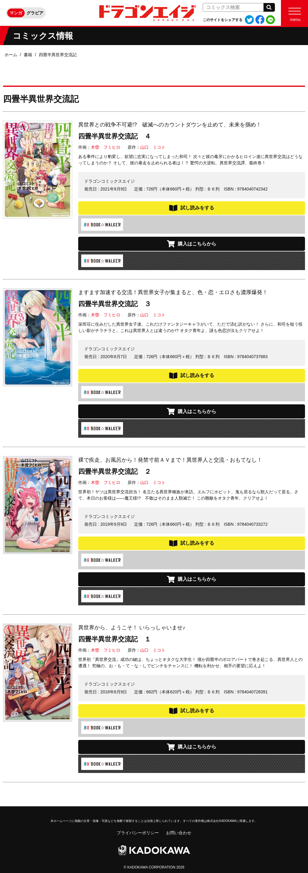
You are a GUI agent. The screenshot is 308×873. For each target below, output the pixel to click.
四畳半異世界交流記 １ (114, 639)
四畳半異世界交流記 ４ (114, 136)
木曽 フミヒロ (105, 147)
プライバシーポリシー (138, 832)
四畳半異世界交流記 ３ (114, 304)
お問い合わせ (178, 832)
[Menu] (294, 13)
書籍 (28, 54)
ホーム (11, 54)
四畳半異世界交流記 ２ (114, 471)
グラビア (34, 13)
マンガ (16, 13)
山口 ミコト (152, 147)
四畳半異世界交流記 (58, 54)
